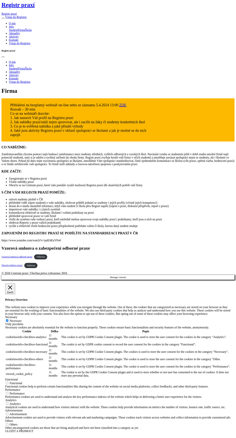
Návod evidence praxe (11, 265)
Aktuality (14, 33)
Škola (28, 30)
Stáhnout (41, 257)
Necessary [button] (11, 317)
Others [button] (9, 420)
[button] (2, 18)
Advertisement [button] (13, 410)
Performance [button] (12, 389)
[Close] (2, 56)
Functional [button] (11, 379)
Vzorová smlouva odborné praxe (16, 257)
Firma (21, 30)
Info (11, 26)
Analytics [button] (10, 400)
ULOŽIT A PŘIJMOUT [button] (19, 431)
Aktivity (14, 36)
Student (13, 30)
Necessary (16, 320)
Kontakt (13, 40)
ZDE (122, 105)
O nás (12, 23)
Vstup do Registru (16, 17)
